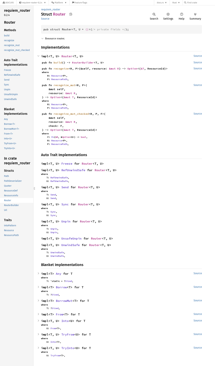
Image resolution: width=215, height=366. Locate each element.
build (58, 62)
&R (56, 137)
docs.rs (160, 2)
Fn (52, 137)
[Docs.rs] (8, 2)
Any (58, 274)
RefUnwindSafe (73, 170)
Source (45, 18)
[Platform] (59, 2)
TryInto (67, 348)
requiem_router (50, 9)
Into (65, 321)
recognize (61, 68)
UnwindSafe (70, 245)
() (87, 29)
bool (83, 137)
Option (132, 68)
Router (66, 56)
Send (65, 187)
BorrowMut (64, 301)
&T (142, 68)
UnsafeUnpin (71, 238)
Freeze (66, 163)
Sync (65, 204)
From (59, 314)
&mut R (114, 68)
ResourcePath (59, 79)
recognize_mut (64, 85)
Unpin (66, 221)
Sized (68, 281)
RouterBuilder (83, 62)
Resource (56, 75)
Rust (174, 2)
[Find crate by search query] (201, 2)
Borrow (61, 287)
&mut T (69, 97)
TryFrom (67, 334)
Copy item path (71, 14)
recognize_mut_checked (71, 113)
